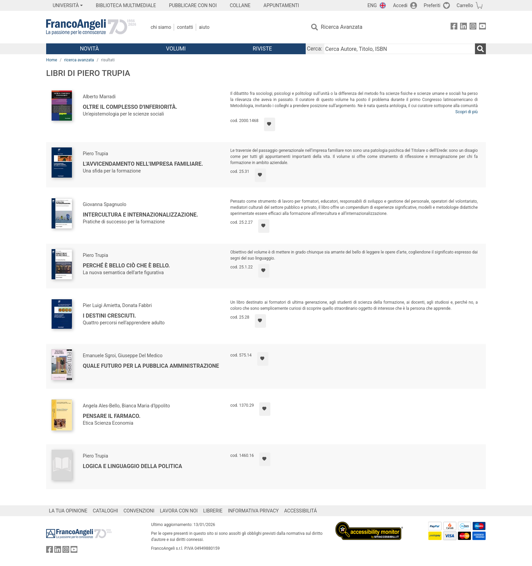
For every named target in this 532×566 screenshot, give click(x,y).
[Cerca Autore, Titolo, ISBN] (399, 48)
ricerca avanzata (79, 60)
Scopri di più (466, 111)
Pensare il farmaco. (111, 416)
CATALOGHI (105, 510)
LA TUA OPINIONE (68, 510)
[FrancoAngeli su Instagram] (473, 27)
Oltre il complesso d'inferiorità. (130, 107)
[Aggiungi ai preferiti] (269, 124)
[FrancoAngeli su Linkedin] (463, 27)
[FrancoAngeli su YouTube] (482, 27)
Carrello (465, 5)
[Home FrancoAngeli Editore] (91, 27)
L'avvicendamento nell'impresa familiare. (143, 164)
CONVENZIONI (139, 510)
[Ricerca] (480, 48)
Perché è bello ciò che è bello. (126, 265)
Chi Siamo (161, 27)
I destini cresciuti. (109, 315)
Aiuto (204, 27)
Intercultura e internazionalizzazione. (140, 214)
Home (51, 60)
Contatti (185, 27)
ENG (372, 5)
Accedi (400, 5)
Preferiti (432, 5)
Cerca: (314, 48)
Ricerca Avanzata (342, 27)
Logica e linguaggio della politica (132, 466)
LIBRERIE (213, 510)
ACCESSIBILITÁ (300, 510)
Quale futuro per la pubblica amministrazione (151, 366)
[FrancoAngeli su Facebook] (454, 27)
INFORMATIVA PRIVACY (253, 510)
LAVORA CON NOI (179, 510)
